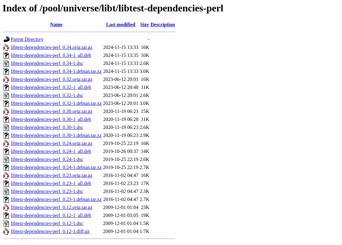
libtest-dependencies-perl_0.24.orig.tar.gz (52, 143)
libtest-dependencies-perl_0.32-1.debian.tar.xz (56, 103)
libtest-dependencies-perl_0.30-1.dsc (47, 127)
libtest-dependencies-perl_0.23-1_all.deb (51, 183)
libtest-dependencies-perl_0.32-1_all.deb (51, 87)
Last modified (120, 24)
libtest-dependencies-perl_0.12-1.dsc (47, 223)
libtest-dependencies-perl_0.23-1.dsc (47, 191)
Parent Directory (27, 39)
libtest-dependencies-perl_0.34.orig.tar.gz (52, 47)
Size (144, 24)
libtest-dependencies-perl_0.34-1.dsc (47, 63)
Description (163, 24)
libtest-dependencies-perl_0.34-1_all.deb (51, 55)
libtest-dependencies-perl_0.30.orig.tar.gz (52, 111)
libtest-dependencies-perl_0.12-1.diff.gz (50, 231)
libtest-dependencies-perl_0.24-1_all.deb (51, 151)
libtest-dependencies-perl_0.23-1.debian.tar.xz (56, 199)
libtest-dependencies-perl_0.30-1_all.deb (51, 119)
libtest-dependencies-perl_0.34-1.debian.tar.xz (56, 71)
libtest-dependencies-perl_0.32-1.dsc (47, 95)
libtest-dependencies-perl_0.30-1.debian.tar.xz (56, 135)
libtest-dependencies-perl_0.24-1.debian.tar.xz (56, 167)
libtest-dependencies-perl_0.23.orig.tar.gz (52, 175)
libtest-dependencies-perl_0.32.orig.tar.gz (52, 79)
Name (56, 24)
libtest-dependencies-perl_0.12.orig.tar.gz (52, 207)
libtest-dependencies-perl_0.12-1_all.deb (51, 215)
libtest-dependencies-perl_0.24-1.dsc (47, 159)
